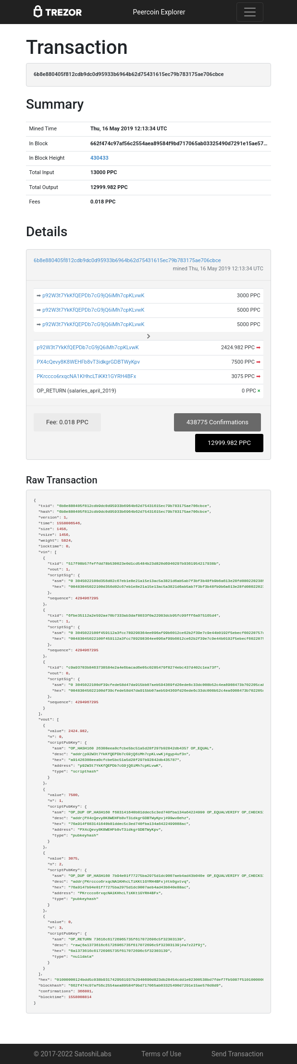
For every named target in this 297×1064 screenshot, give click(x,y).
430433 (99, 158)
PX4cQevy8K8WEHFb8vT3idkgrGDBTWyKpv (88, 362)
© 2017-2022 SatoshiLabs (72, 1054)
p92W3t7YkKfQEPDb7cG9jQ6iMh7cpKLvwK (93, 295)
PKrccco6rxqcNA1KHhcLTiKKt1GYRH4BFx (86, 376)
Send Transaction (237, 1054)
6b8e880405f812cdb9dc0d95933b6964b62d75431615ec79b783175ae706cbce (127, 260)
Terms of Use (161, 1054)
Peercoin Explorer (159, 12)
